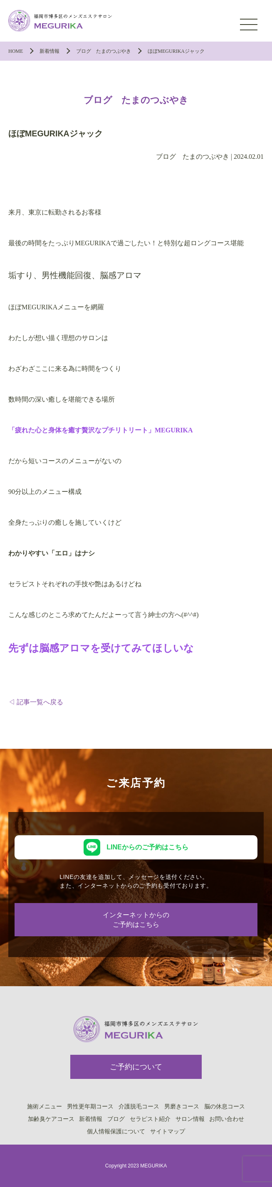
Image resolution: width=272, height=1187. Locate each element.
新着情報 (90, 1118)
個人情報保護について (116, 1131)
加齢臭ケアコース (51, 1118)
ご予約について (136, 1067)
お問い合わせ (226, 1118)
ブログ (116, 1118)
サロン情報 (190, 1118)
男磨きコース (181, 1106)
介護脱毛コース (139, 1106)
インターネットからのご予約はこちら (136, 919)
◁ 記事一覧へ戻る (35, 702)
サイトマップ (167, 1131)
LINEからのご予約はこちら (147, 847)
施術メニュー (44, 1106)
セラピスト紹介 (150, 1118)
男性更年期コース (90, 1106)
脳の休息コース (224, 1106)
